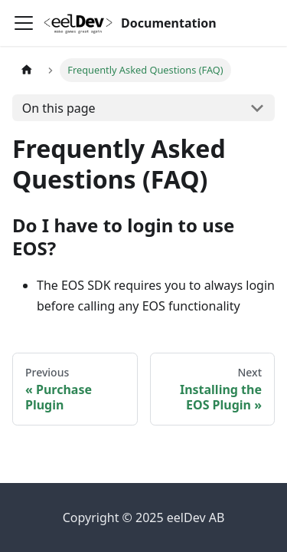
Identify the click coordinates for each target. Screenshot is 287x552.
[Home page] (26, 70)
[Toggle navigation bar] (23, 23)
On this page (59, 108)
